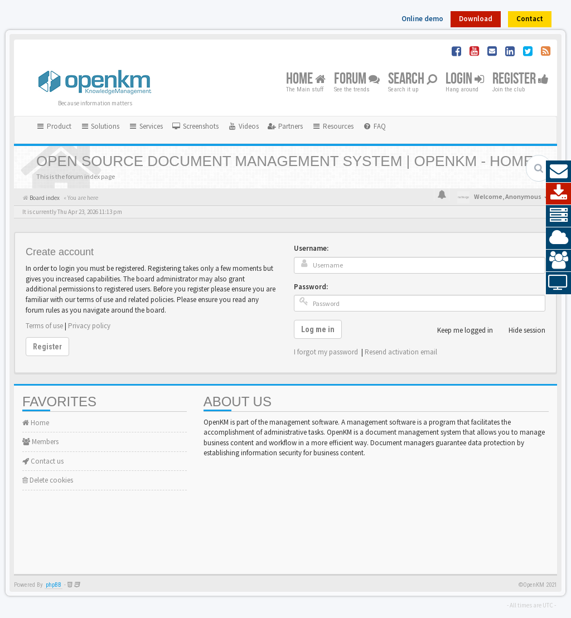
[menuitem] (195, 126)
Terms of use (44, 325)
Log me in (318, 329)
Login (465, 79)
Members (40, 441)
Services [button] (145, 126)
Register (520, 79)
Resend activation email (401, 352)
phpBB (53, 584)
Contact (529, 18)
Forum (357, 79)
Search (412, 79)
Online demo (422, 18)
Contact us (43, 461)
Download (475, 18)
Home (306, 79)
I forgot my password (326, 352)
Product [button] (53, 126)
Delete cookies (47, 480)
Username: (311, 248)
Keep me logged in (459, 330)
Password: (311, 286)
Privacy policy (89, 325)
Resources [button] (333, 126)
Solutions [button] (100, 126)
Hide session (520, 330)
